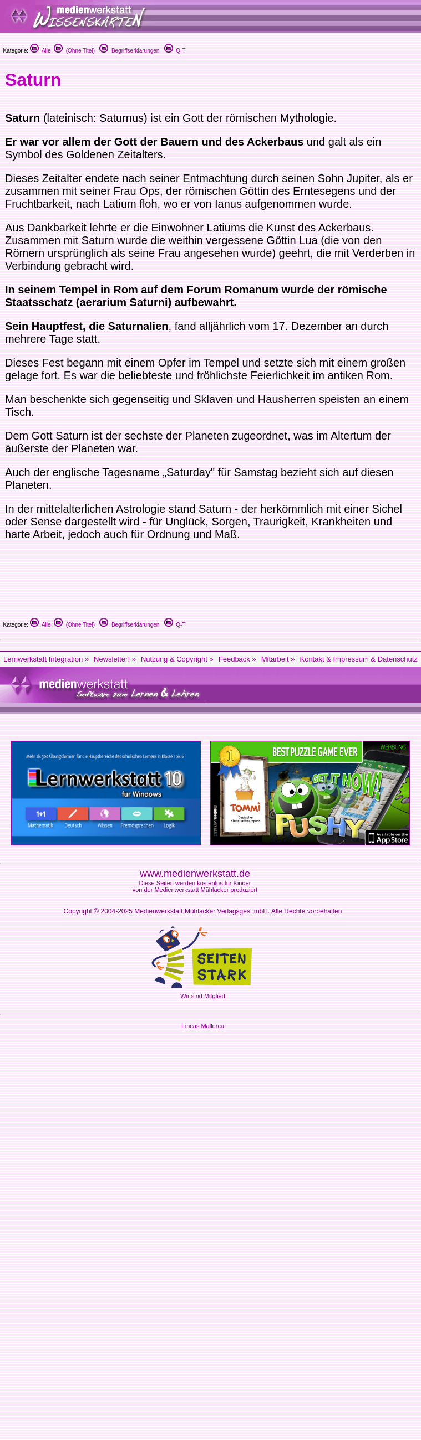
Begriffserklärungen (129, 51)
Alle (40, 51)
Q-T (175, 51)
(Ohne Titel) (74, 51)
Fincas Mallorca (202, 1026)
